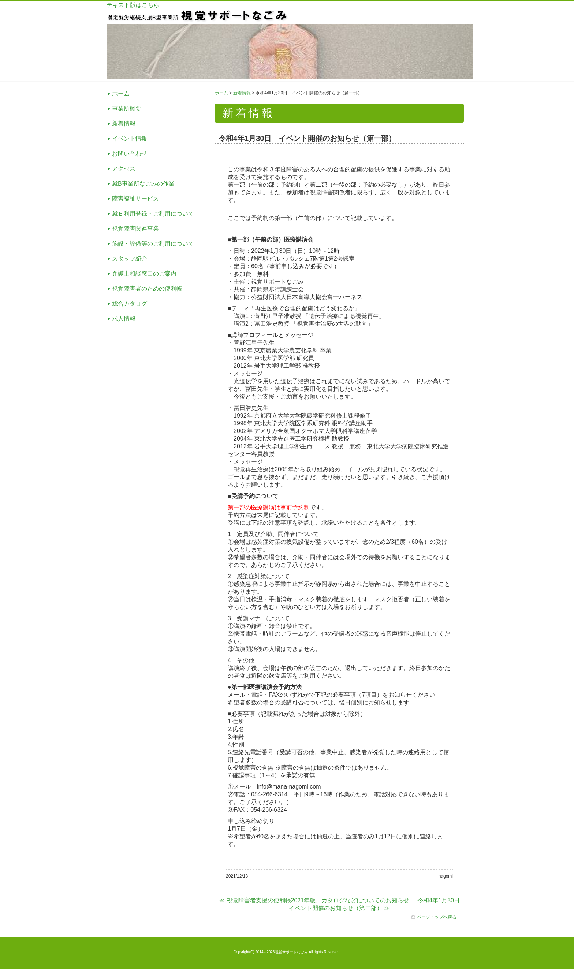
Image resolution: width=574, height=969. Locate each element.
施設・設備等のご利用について (153, 243)
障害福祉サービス (135, 198)
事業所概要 (126, 108)
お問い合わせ (129, 153)
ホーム (121, 93)
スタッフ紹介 (129, 258)
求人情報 (123, 318)
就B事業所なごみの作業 (143, 183)
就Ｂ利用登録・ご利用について (153, 213)
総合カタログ (129, 303)
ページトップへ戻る (433, 917)
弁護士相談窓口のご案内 (144, 273)
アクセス (123, 168)
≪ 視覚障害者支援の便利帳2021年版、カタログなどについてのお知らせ (314, 900)
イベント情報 (129, 138)
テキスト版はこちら (133, 5)
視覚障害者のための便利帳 (147, 288)
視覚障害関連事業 (135, 228)
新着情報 (123, 123)
